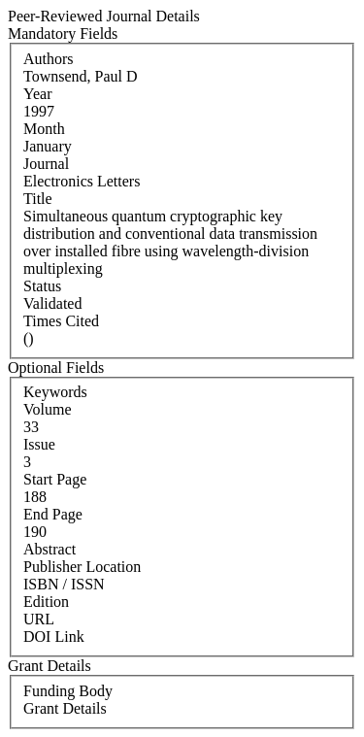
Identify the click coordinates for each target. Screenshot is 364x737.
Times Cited (61, 321)
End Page (53, 514)
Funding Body (68, 691)
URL (38, 619)
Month (44, 128)
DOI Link (53, 636)
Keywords (55, 392)
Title (37, 198)
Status (42, 286)
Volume (47, 409)
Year (37, 93)
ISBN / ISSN (64, 584)
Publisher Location (82, 566)
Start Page (54, 479)
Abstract (49, 549)
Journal (46, 163)
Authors (48, 58)
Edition (46, 601)
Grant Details (65, 708)
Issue (39, 444)
